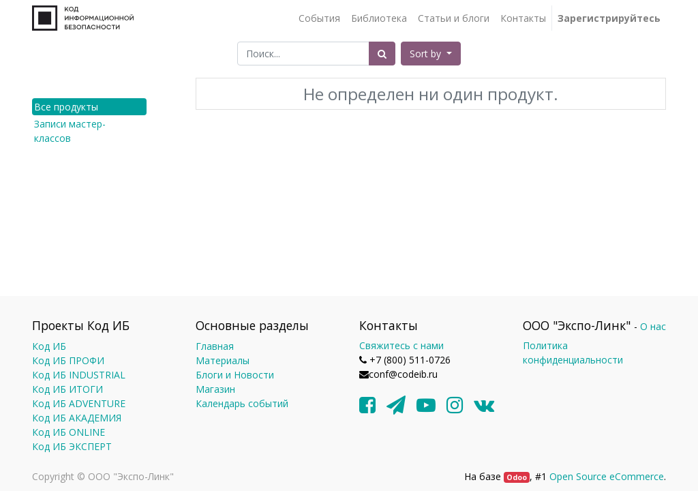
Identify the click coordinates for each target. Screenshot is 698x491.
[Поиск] (382, 53)
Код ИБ (49, 346)
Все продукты (66, 106)
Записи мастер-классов (70, 131)
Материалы (222, 360)
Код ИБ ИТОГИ (67, 389)
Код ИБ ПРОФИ (68, 360)
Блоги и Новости (235, 374)
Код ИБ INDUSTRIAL (78, 374)
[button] (431, 53)
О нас (653, 326)
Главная (215, 346)
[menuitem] (319, 18)
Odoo (516, 477)
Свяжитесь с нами (401, 345)
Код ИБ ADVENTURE (78, 403)
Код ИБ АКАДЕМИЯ (76, 417)
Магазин (215, 389)
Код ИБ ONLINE (68, 432)
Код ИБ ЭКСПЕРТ (72, 446)
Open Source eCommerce (606, 476)
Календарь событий (242, 403)
